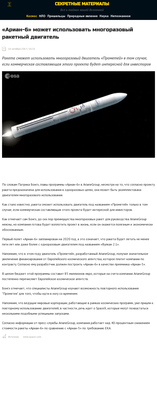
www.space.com (32, 336)
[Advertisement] (76, 171)
